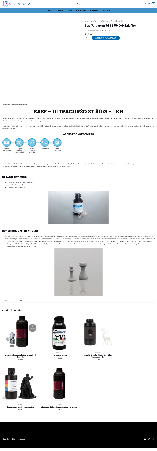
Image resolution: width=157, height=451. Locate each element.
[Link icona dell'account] (144, 4)
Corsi (69, 10)
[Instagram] (19, 4)
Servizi (51, 10)
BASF (97, 21)
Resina (92, 21)
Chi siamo (81, 10)
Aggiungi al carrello (106, 38)
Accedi (105, 10)
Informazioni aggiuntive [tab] (20, 105)
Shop (61, 10)
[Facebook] (14, 4)
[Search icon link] (78, 3)
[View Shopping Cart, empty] (151, 4)
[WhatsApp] (24, 4)
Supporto (94, 10)
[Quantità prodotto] (87, 38)
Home (87, 21)
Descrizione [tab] (6, 105)
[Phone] (29, 4)
